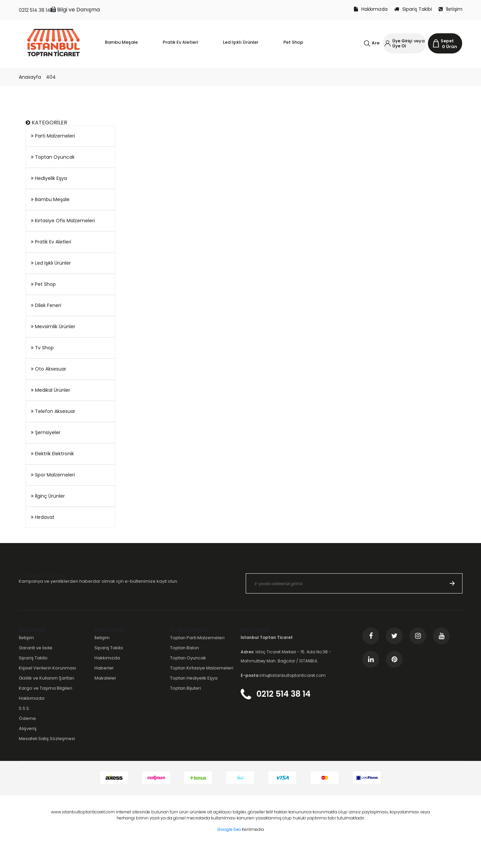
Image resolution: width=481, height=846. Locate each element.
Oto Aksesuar (48, 369)
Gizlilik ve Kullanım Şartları (46, 678)
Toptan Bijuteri (185, 688)
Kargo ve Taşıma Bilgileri (45, 688)
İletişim (451, 9)
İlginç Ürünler (48, 496)
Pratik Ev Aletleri (51, 241)
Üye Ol (399, 45)
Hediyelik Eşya (49, 178)
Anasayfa (30, 77)
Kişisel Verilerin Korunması (47, 668)
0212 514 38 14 (34, 10)
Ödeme (27, 718)
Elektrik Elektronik (52, 453)
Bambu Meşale (50, 199)
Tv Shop (42, 347)
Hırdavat (42, 517)
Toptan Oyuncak (53, 157)
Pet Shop (43, 284)
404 (51, 77)
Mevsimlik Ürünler (53, 326)
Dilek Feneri (46, 305)
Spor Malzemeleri (53, 474)
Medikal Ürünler (50, 390)
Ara (375, 42)
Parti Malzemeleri (53, 135)
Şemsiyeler (46, 432)
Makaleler (105, 678)
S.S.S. (24, 708)
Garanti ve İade (35, 648)
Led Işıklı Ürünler (51, 263)
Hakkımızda (371, 9)
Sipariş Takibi (413, 9)
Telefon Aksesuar (53, 411)
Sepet (447, 40)
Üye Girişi (402, 40)
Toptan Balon (184, 648)
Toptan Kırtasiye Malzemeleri (201, 668)
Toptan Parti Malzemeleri (197, 637)
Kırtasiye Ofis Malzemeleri (63, 220)
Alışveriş (28, 728)
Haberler (104, 668)
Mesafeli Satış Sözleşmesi (47, 738)
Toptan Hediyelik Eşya (193, 678)
